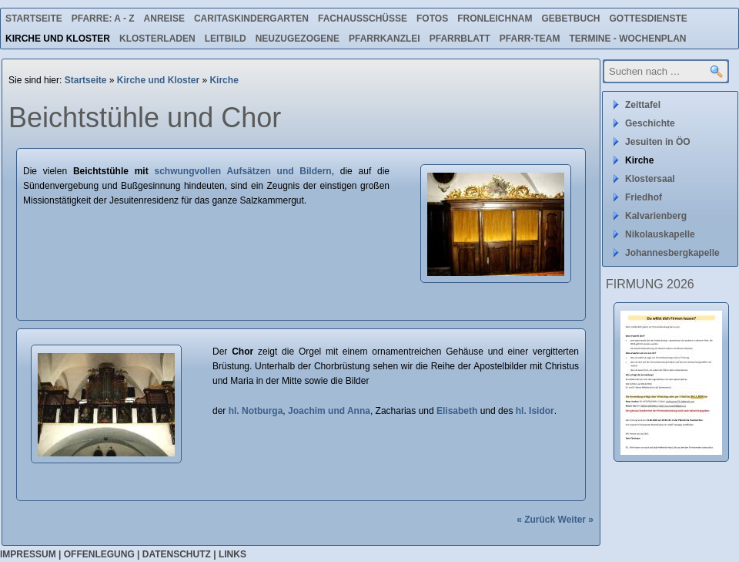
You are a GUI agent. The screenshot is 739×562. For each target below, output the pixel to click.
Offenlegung (99, 554)
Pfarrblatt (460, 38)
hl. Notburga (256, 411)
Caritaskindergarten (251, 18)
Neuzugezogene (297, 38)
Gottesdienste (648, 18)
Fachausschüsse (362, 18)
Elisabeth (456, 411)
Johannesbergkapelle (672, 252)
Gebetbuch (570, 18)
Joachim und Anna (329, 411)
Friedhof (643, 197)
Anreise (164, 18)
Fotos (432, 18)
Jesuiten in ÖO (658, 141)
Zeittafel (642, 104)
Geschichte (650, 123)
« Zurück (536, 519)
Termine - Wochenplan (627, 38)
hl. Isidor (535, 411)
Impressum (28, 554)
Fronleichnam (494, 18)
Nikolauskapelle (660, 234)
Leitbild (225, 38)
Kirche (223, 80)
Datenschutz (176, 554)
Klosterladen (157, 38)
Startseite (33, 18)
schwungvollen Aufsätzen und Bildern (242, 171)
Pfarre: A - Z (103, 18)
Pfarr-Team (530, 38)
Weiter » (576, 519)
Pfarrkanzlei (384, 38)
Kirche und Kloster (57, 38)
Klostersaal (650, 178)
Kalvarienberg (656, 215)
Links (232, 554)
